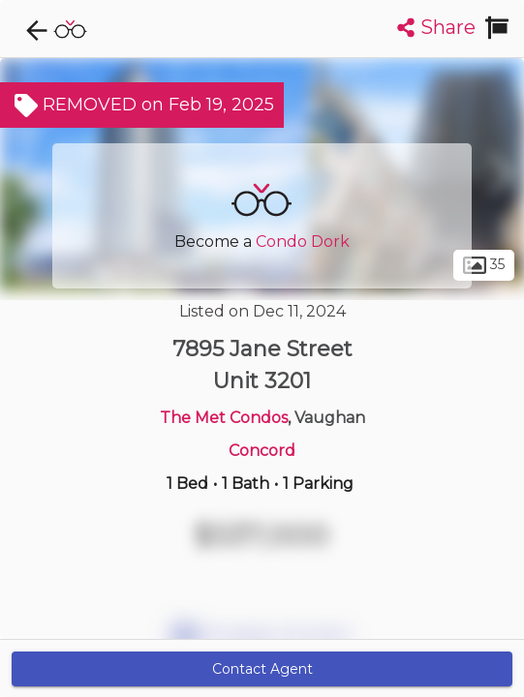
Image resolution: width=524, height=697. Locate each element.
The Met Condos (224, 418)
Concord (262, 450)
